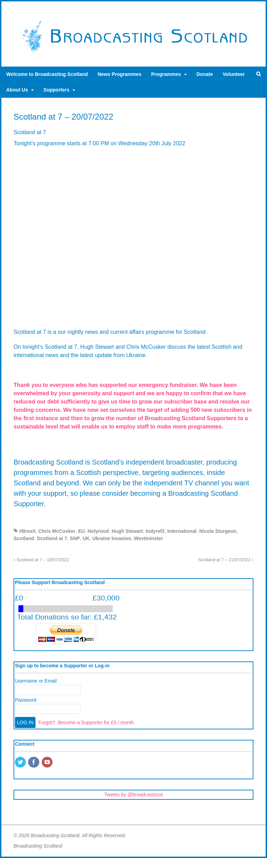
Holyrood (98, 531)
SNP (75, 538)
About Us (17, 90)
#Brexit (27, 531)
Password (25, 700)
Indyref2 (155, 531)
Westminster (148, 538)
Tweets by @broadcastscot (133, 794)
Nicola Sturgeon (217, 531)
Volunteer (233, 74)
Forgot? (46, 722)
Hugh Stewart (127, 531)
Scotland (24, 538)
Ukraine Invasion (111, 538)
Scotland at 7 (52, 538)
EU (81, 531)
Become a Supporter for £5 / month (96, 722)
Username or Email (36, 681)
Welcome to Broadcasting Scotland (47, 74)
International (181, 531)
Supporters (56, 90)
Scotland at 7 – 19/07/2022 (41, 559)
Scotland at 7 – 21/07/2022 (225, 559)
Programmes (166, 74)
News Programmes (119, 74)
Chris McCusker (56, 531)
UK (85, 538)
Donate (204, 74)
